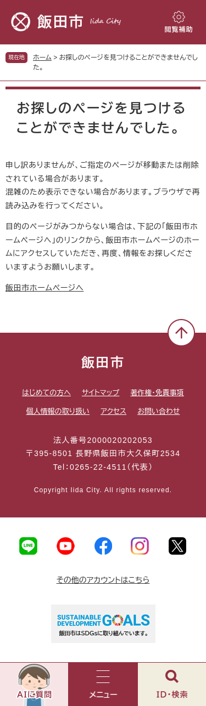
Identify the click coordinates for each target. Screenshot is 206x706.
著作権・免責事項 (157, 393)
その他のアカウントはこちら (103, 580)
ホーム (42, 57)
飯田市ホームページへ (44, 287)
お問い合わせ (158, 411)
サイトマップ (100, 393)
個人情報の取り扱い (58, 411)
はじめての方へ (46, 393)
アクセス (113, 411)
